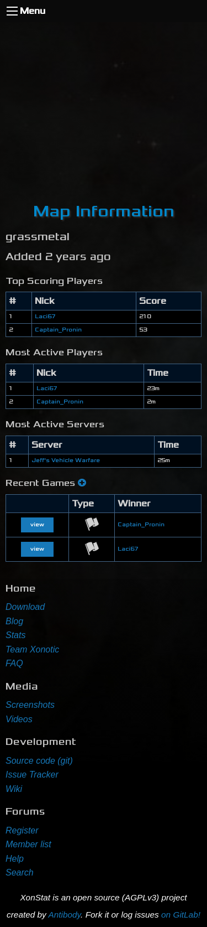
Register (22, 830)
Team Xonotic (32, 649)
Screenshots (30, 705)
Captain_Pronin (58, 330)
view (37, 524)
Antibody (64, 914)
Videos (19, 719)
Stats (15, 635)
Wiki (14, 789)
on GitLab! (180, 914)
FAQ (14, 663)
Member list (28, 844)
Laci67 (45, 316)
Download (25, 607)
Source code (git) (39, 760)
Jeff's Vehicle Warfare (65, 460)
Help (15, 858)
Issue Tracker (32, 774)
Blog (14, 621)
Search (20, 872)
